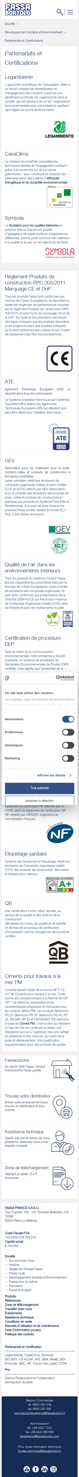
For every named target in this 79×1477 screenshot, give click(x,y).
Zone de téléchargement (21, 1305)
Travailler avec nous (18, 1309)
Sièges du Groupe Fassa (26, 1269)
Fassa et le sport (20, 1290)
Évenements (13, 1313)
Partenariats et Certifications (24, 41)
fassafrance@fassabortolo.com (39, 1436)
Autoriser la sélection (39, 801)
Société (10, 24)
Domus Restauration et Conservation (30, 1378)
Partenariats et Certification (23, 1347)
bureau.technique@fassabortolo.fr (39, 1451)
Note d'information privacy (23, 1330)
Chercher (61, 12)
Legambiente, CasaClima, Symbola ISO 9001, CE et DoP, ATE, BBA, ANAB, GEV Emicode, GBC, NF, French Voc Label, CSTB (36, 1359)
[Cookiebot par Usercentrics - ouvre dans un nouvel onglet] (56, 678)
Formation (16, 1286)
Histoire (14, 1265)
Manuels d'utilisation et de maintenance (32, 1326)
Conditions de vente (18, 1322)
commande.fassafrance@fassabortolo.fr (39, 1413)
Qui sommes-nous (21, 1260)
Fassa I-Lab (17, 1273)
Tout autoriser (39, 788)
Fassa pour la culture (23, 1282)
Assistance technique (19, 1317)
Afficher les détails (51, 775)
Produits (10, 1296)
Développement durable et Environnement (34, 32)
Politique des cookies (19, 1334)
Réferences (12, 1300)
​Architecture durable (19, 1382)
